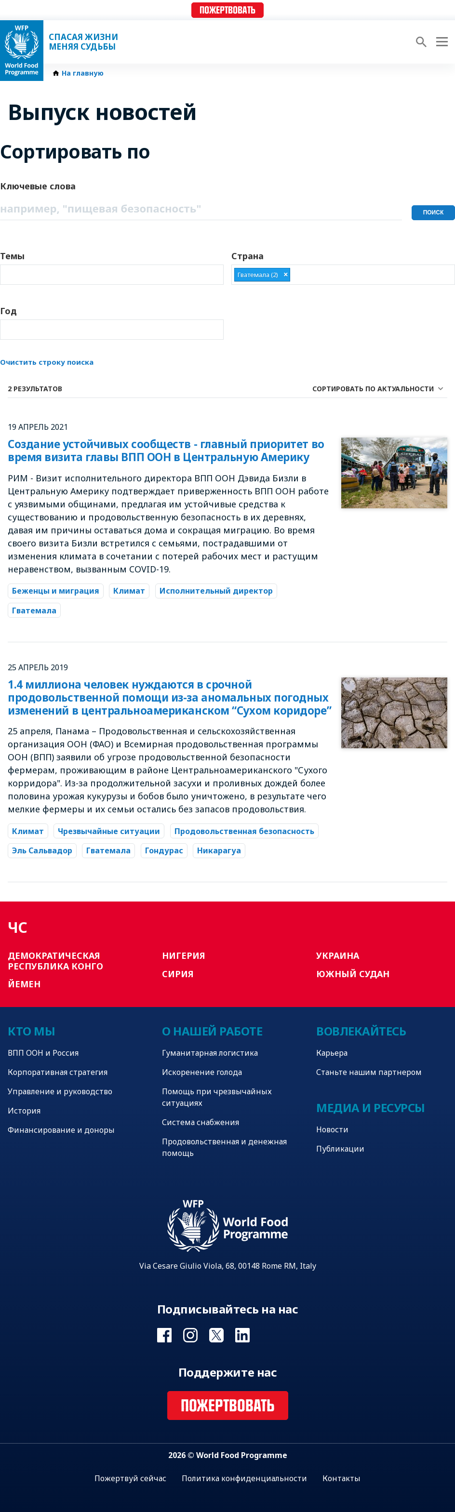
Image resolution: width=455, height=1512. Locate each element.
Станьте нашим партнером (369, 1072)
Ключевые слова (38, 186)
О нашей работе (212, 1031)
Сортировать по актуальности (373, 388)
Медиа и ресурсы (370, 1107)
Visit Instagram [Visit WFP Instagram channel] (190, 1335)
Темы (12, 256)
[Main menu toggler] (440, 42)
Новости (332, 1129)
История (24, 1110)
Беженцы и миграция (55, 590)
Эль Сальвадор (42, 850)
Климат (129, 590)
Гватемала (34, 610)
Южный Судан (352, 974)
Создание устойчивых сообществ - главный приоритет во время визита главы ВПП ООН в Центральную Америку (166, 450)
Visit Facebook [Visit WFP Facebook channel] (164, 1335)
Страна (247, 256)
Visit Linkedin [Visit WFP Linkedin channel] (242, 1335)
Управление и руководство (60, 1091)
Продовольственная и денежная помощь (224, 1147)
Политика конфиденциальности (244, 1478)
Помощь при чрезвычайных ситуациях (217, 1097)
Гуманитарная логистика (210, 1053)
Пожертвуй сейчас (130, 1478)
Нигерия (183, 955)
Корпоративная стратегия (57, 1072)
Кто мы (31, 1031)
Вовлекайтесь (361, 1031)
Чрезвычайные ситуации (109, 831)
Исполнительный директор (216, 590)
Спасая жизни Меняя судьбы (83, 42)
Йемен (24, 984)
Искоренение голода (202, 1072)
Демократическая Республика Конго (55, 961)
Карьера (332, 1053)
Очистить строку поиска (47, 362)
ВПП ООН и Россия (43, 1053)
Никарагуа (219, 850)
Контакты (341, 1478)
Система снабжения (200, 1122)
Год (8, 311)
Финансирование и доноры (61, 1130)
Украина (337, 955)
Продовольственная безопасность (244, 831)
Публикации (340, 1148)
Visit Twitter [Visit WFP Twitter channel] (216, 1335)
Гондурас (164, 850)
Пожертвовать (227, 10)
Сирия (178, 974)
